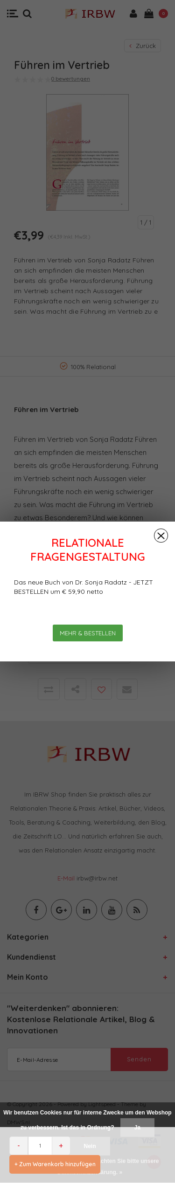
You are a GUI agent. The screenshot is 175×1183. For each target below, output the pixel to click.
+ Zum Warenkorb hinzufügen (55, 1164)
